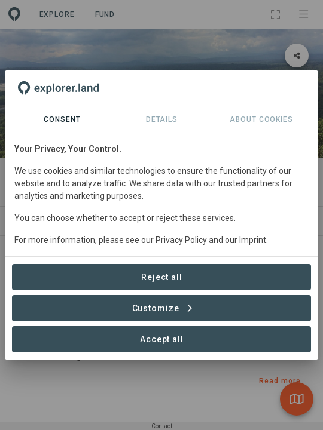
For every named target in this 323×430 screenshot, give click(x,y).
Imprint (252, 240)
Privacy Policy (181, 240)
